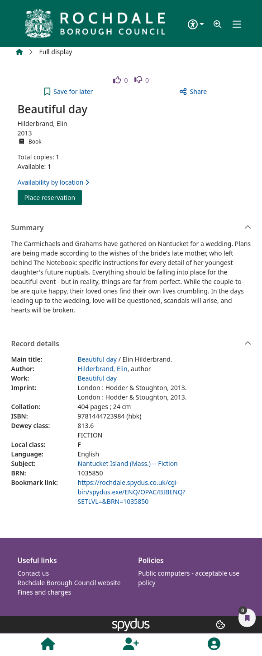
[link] (120, 80)
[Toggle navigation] (237, 24)
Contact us (33, 573)
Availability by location (53, 182)
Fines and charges (44, 592)
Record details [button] (131, 344)
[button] (217, 24)
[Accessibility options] (196, 24)
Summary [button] (131, 228)
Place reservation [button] (53, 197)
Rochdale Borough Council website (69, 582)
